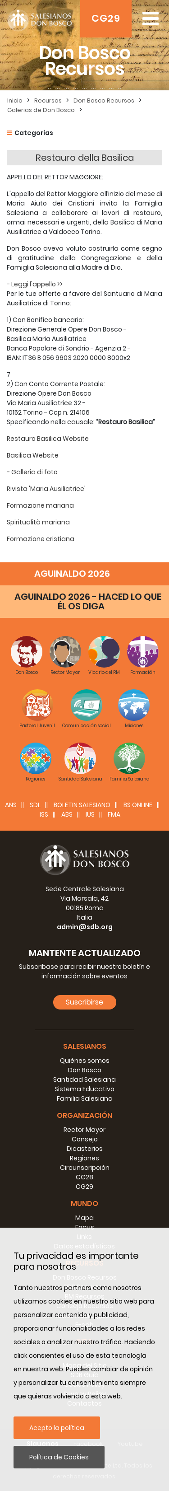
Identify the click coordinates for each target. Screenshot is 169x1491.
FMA (114, 814)
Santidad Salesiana (84, 1079)
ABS (67, 814)
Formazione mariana (40, 505)
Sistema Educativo (84, 1089)
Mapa (84, 1217)
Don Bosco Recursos (103, 100)
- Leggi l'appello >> (35, 284)
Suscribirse (84, 1002)
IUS (90, 814)
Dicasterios (85, 1148)
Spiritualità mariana (38, 522)
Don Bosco (84, 1070)
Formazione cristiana (40, 538)
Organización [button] (84, 1115)
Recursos (48, 100)
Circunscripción (85, 1167)
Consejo (85, 1139)
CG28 (84, 1177)
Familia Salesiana (85, 1098)
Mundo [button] (84, 1203)
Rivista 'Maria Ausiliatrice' (46, 488)
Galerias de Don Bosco (41, 110)
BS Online (137, 804)
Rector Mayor (84, 1129)
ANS (11, 804)
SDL (35, 804)
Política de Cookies (59, 1457)
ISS (44, 814)
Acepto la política (56, 1427)
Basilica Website (33, 455)
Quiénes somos (85, 1060)
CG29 (105, 18)
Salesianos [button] (84, 1046)
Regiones (84, 1158)
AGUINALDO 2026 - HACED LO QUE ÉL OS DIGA (87, 601)
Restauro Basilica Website (48, 438)
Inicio (15, 100)
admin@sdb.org (85, 926)
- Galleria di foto (32, 472)
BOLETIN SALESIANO (82, 804)
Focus (84, 1227)
